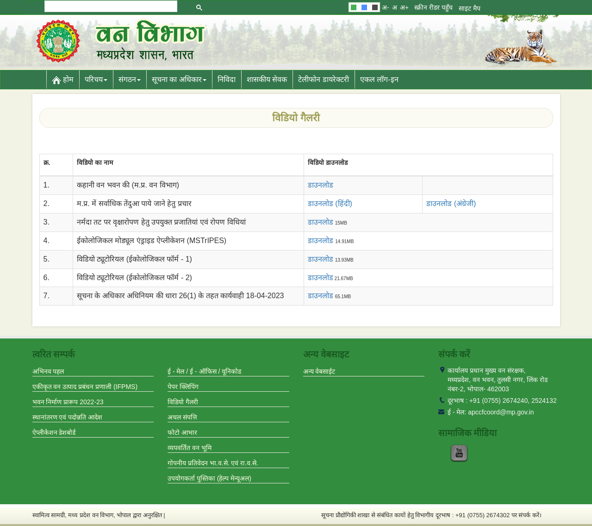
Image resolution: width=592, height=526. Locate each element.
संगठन (129, 79)
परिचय (96, 79)
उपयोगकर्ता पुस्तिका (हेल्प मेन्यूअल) (209, 478)
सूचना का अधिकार (179, 79)
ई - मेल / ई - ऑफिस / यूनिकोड (204, 371)
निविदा (227, 79)
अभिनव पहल (48, 371)
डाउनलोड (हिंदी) (330, 203)
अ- (385, 7)
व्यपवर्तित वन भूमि (190, 447)
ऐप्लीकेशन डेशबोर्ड (54, 432)
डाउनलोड (320, 222)
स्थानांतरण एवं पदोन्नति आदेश (67, 417)
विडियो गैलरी (183, 402)
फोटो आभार (182, 432)
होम (63, 79)
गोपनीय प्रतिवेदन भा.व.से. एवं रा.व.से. (213, 463)
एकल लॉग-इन (379, 79)
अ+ (404, 7)
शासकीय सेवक (267, 79)
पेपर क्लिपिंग (183, 386)
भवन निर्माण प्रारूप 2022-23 (68, 402)
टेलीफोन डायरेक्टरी (323, 79)
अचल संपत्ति (182, 417)
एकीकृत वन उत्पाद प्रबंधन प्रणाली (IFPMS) (85, 386)
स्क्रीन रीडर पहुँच (433, 7)
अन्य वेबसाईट (319, 371)
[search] (110, 6)
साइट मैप (469, 8)
